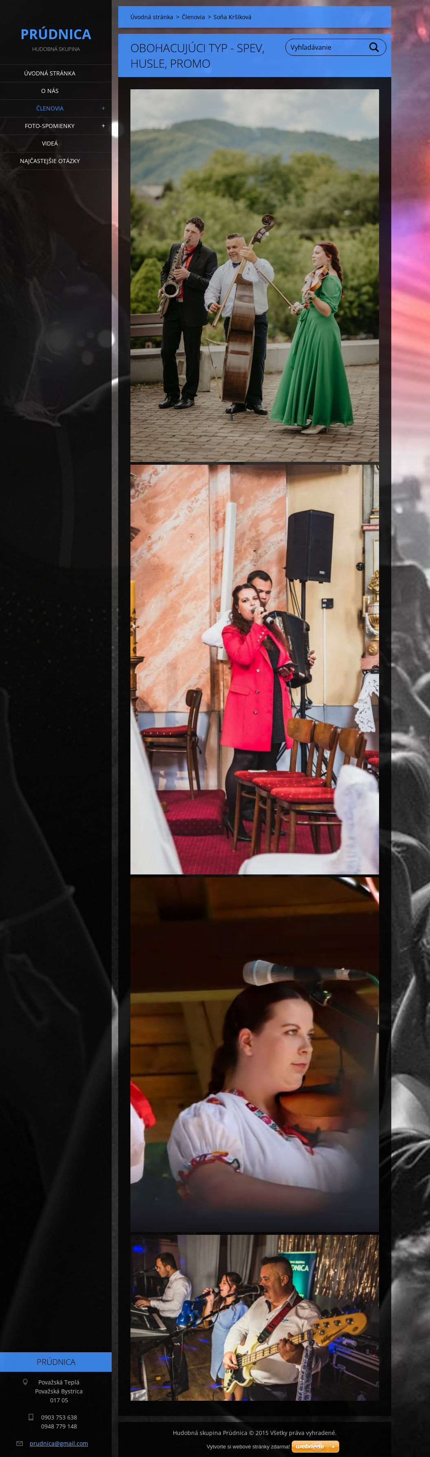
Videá (50, 143)
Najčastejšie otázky (50, 161)
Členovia (50, 108)
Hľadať (374, 47)
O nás (50, 91)
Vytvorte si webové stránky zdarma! (248, 1447)
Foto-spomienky (50, 126)
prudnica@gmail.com (59, 1443)
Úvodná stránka (49, 73)
